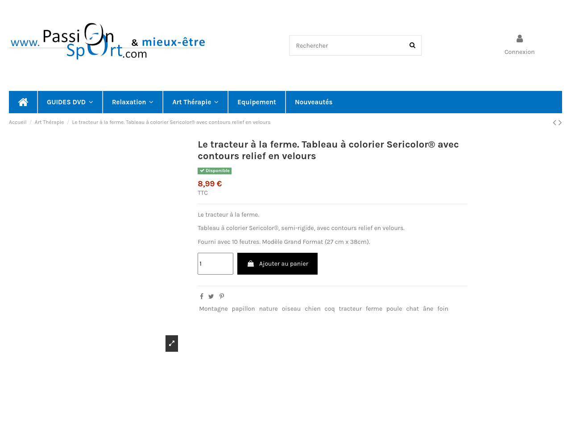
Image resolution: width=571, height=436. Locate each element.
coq (330, 309)
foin (442, 309)
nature (268, 309)
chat (412, 309)
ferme (374, 309)
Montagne (213, 309)
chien (312, 309)
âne (428, 309)
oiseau (291, 309)
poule (394, 309)
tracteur (350, 309)
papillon (243, 309)
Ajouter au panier (277, 263)
